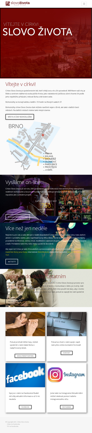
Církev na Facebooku (13, 424)
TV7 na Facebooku (12, 426)
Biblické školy (43, 252)
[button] (84, 4)
